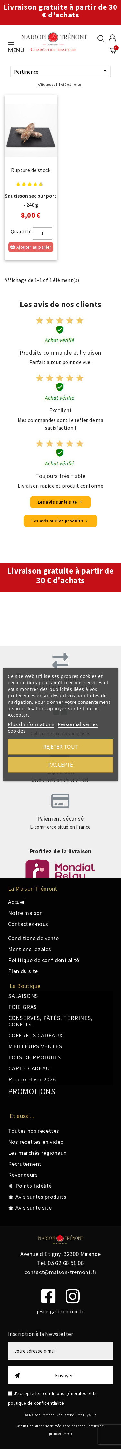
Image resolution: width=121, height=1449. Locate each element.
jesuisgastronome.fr (60, 1311)
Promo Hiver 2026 (32, 1079)
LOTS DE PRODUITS (34, 1057)
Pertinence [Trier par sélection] (61, 71)
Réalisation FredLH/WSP (76, 1415)
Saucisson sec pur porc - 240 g (31, 200)
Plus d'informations (31, 724)
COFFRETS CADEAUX (35, 1035)
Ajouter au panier (31, 247)
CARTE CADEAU (29, 1068)
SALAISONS (23, 996)
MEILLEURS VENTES (35, 1046)
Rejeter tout (60, 746)
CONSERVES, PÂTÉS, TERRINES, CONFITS (50, 1021)
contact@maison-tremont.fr (61, 1272)
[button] (60, 502)
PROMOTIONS (31, 1091)
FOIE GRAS (22, 1007)
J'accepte (60, 764)
